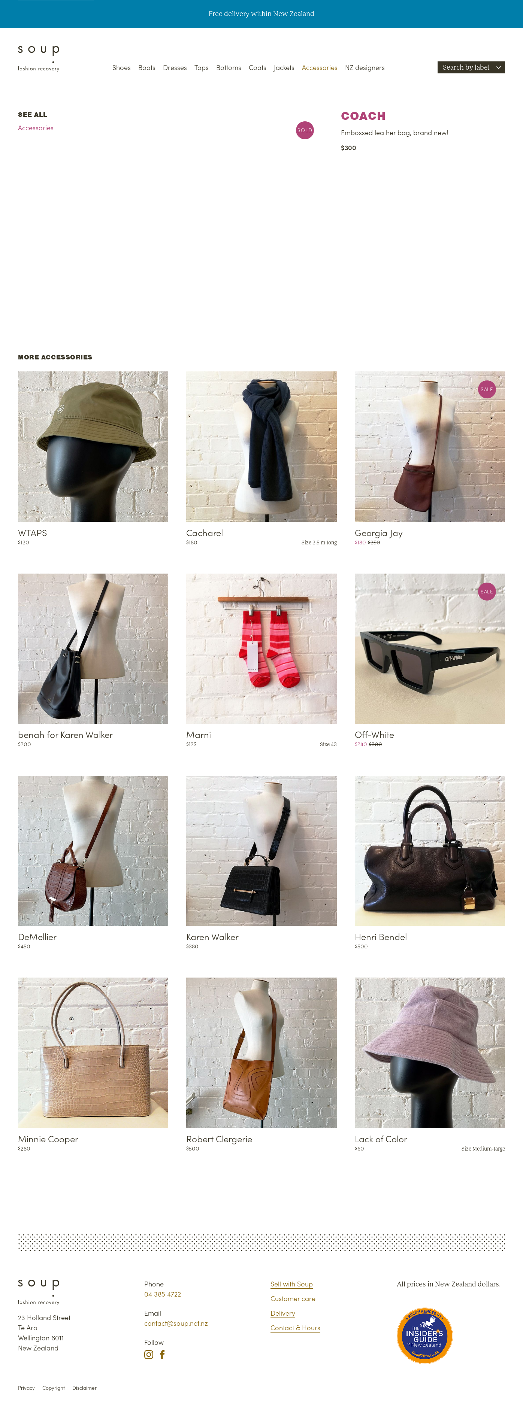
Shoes (121, 67)
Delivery (282, 1313)
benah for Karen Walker (65, 734)
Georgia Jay (379, 532)
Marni (198, 734)
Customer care (292, 1298)
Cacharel (204, 532)
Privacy (26, 1387)
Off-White (374, 734)
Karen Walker (212, 936)
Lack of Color (381, 1138)
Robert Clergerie (219, 1138)
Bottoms (228, 67)
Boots (146, 67)
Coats (257, 67)
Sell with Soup (291, 1283)
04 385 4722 (162, 1293)
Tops (201, 67)
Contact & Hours (295, 1327)
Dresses (175, 67)
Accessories (320, 67)
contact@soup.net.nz (176, 1323)
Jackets (284, 67)
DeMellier (37, 936)
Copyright (53, 1387)
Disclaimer (84, 1387)
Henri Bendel (381, 936)
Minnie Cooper (48, 1138)
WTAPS (32, 532)
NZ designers (365, 67)
